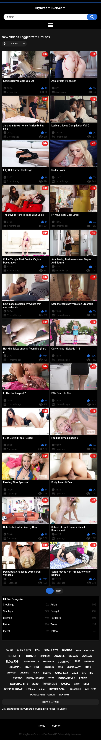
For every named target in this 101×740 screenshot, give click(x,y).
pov (37, 650)
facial (65, 683)
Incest (26, 631)
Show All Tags (50, 702)
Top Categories (15, 599)
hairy (36, 672)
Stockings (26, 604)
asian (42, 689)
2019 (88, 667)
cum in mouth (31, 661)
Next (58, 590)
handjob (48, 661)
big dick (49, 667)
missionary (74, 667)
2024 (60, 667)
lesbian (31, 689)
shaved (11, 672)
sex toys (64, 694)
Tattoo (73, 631)
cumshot (64, 661)
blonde (67, 650)
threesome (49, 683)
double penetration (42, 694)
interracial (57, 689)
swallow (87, 656)
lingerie (24, 672)
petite (83, 678)
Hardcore (73, 617)
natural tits (19, 683)
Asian (73, 604)
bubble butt (24, 650)
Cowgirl (73, 611)
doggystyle (66, 678)
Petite (26, 624)
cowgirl (59, 655)
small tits (51, 650)
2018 (77, 683)
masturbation (85, 650)
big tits (87, 673)
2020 (35, 683)
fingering (75, 689)
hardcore (32, 667)
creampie (15, 667)
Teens (73, 624)
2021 (51, 678)
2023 (77, 661)
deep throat (13, 689)
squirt (9, 650)
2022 (75, 672)
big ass (73, 655)
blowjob (12, 661)
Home (41, 725)
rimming (45, 655)
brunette (15, 656)
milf (87, 683)
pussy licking (35, 678)
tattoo (17, 678)
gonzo (31, 656)
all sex (90, 689)
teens (47, 672)
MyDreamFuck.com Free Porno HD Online (44, 734)
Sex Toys (26, 611)
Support (57, 725)
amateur (89, 661)
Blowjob (26, 617)
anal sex (61, 673)
